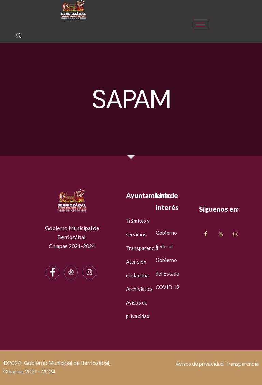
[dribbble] (71, 272)
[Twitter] (221, 234)
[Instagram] (89, 272)
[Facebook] (52, 272)
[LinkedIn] (236, 234)
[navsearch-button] (19, 36)
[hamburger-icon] (200, 24)
